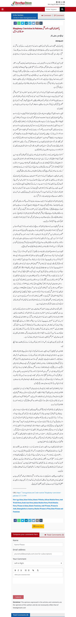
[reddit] (33, 23)
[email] (37, 23)
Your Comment (19, 559)
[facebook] (15, 23)
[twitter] (22, 23)
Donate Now (38, 526)
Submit (18, 587)
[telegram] (29, 23)
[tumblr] (41, 23)
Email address (19, 549)
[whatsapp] (18, 23)
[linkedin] (26, 23)
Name (15, 540)
